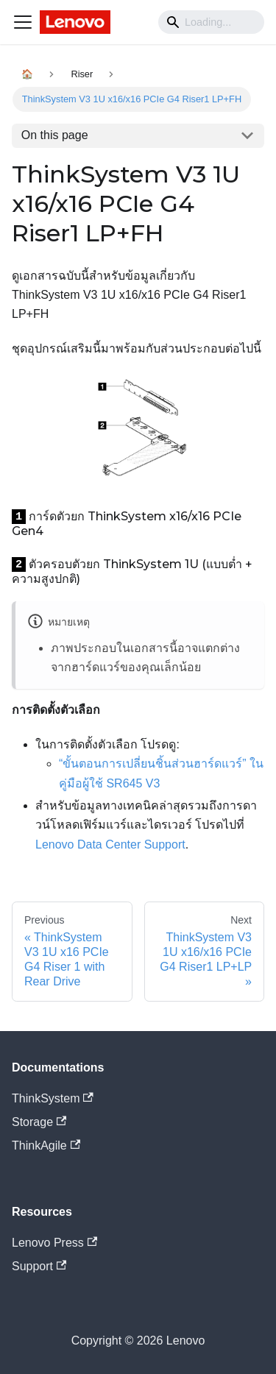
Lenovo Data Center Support (110, 844)
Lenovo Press (54, 1242)
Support (39, 1266)
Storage (39, 1122)
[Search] (211, 22)
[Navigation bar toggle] (23, 22)
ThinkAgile (46, 1145)
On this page (54, 135)
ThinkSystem (52, 1098)
